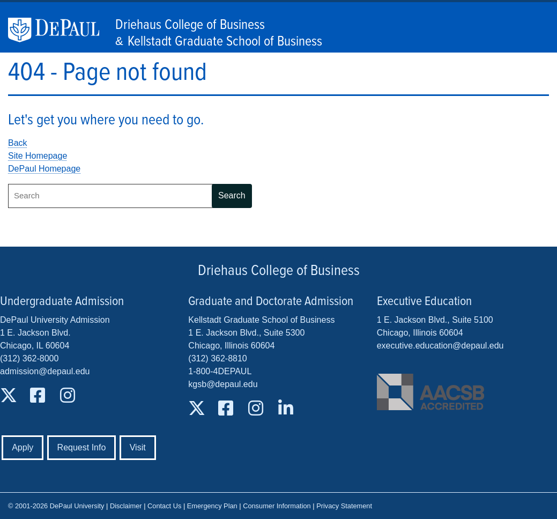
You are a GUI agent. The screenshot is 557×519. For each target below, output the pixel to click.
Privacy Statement (344, 506)
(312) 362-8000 (29, 358)
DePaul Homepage (44, 168)
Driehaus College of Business (190, 25)
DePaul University (59, 30)
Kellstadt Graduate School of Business (225, 42)
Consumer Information (277, 506)
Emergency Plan (212, 506)
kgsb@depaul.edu (222, 384)
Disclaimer (126, 506)
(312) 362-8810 (217, 358)
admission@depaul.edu (45, 371)
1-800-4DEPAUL (219, 371)
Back (17, 142)
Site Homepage (37, 155)
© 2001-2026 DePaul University (56, 506)
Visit (138, 447)
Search (232, 195)
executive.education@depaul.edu (440, 345)
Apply (22, 447)
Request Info (81, 447)
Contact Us (164, 506)
